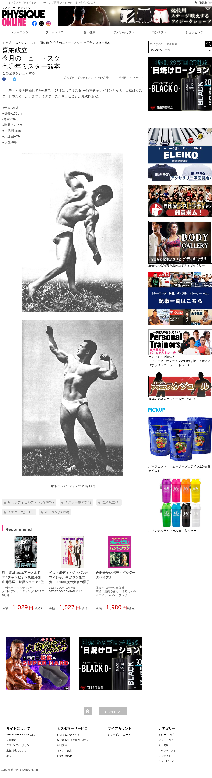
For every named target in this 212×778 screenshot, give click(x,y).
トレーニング (19, 32)
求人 (8, 755)
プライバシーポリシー (19, 745)
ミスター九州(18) (21, 512)
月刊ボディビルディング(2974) (31, 502)
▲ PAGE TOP (112, 711)
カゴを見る (203, 3)
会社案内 (11, 739)
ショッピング (194, 32)
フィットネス (54, 32)
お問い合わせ (64, 755)
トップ (6, 42)
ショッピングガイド (68, 734)
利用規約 (62, 745)
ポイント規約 (64, 750)
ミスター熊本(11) (78, 502)
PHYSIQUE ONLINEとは (20, 734)
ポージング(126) (57, 512)
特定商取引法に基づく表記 (72, 739)
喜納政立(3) (111, 502)
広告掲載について (16, 750)
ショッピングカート (119, 734)
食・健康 (89, 32)
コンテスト (159, 32)
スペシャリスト (124, 32)
